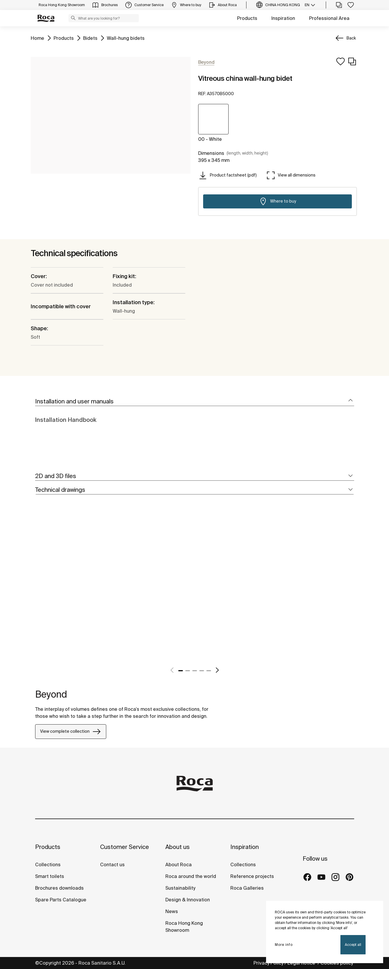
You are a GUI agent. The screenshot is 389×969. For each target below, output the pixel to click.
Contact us (112, 864)
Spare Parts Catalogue (60, 899)
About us (177, 846)
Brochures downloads (59, 888)
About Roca (178, 864)
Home (37, 38)
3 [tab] (194, 670)
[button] (73, 18)
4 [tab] (201, 670)
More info (284, 944)
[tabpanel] (37, 590)
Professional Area (329, 18)
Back (351, 38)
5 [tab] (208, 670)
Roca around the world (190, 876)
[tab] (194, 401)
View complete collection (70, 731)
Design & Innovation (187, 899)
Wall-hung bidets (126, 38)
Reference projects (252, 876)
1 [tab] (180, 670)
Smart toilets (49, 876)
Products (247, 18)
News (171, 911)
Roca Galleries (247, 888)
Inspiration (283, 18)
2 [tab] (187, 670)
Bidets (90, 38)
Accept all (353, 944)
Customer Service (124, 846)
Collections (48, 864)
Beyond (51, 694)
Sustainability (180, 888)
